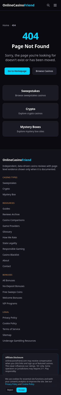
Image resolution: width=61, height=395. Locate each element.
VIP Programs (10, 303)
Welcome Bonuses (12, 297)
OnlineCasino (18, 5)
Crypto (6, 188)
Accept (21, 389)
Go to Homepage (17, 71)
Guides (6, 208)
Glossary (7, 231)
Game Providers (11, 225)
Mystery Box (9, 194)
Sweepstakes (9, 183)
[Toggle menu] (55, 5)
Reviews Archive (11, 214)
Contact (7, 266)
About (6, 260)
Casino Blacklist (11, 254)
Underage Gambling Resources (19, 340)
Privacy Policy (10, 317)
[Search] (48, 5)
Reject (10, 389)
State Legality (10, 243)
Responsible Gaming (14, 248)
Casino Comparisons (14, 220)
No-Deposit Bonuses (13, 286)
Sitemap (7, 334)
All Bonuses (9, 280)
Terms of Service (11, 329)
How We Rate (10, 237)
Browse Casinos (44, 71)
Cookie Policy (10, 323)
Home (6, 25)
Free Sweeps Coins (12, 292)
